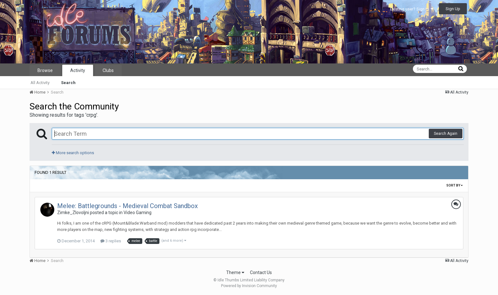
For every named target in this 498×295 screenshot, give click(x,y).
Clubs (108, 70)
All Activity (40, 82)
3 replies (110, 241)
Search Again (445, 133)
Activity (77, 70)
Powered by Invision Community (249, 286)
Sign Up (453, 8)
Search (68, 82)
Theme (235, 272)
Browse (45, 70)
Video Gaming (137, 212)
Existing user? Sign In (411, 9)
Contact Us (261, 272)
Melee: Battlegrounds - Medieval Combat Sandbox (127, 206)
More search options (73, 152)
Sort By (454, 185)
